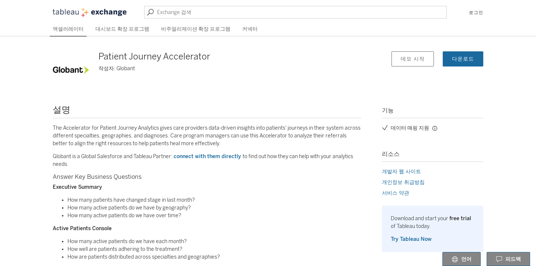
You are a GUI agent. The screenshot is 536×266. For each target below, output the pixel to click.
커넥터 (250, 29)
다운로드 (463, 59)
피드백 (508, 259)
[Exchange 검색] (295, 12)
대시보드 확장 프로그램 (122, 29)
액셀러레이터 (68, 29)
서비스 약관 (395, 193)
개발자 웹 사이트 (401, 171)
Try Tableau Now (411, 239)
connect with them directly (208, 156)
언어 (461, 259)
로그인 (476, 12)
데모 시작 (413, 59)
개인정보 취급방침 (403, 182)
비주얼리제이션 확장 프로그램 (195, 29)
